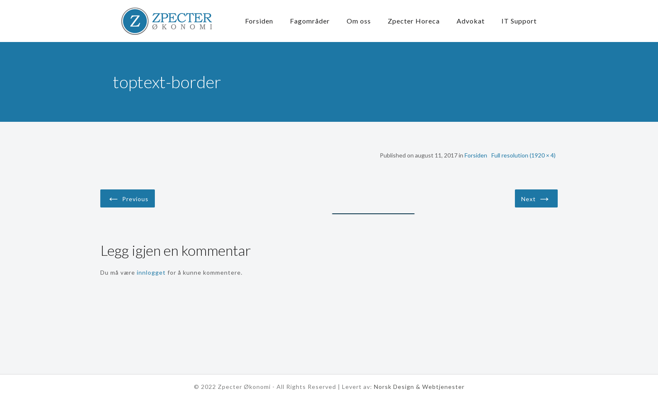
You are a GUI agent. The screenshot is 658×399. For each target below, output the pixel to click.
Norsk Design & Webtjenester (419, 386)
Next (536, 197)
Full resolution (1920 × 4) (523, 155)
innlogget (151, 272)
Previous (128, 197)
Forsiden (476, 155)
